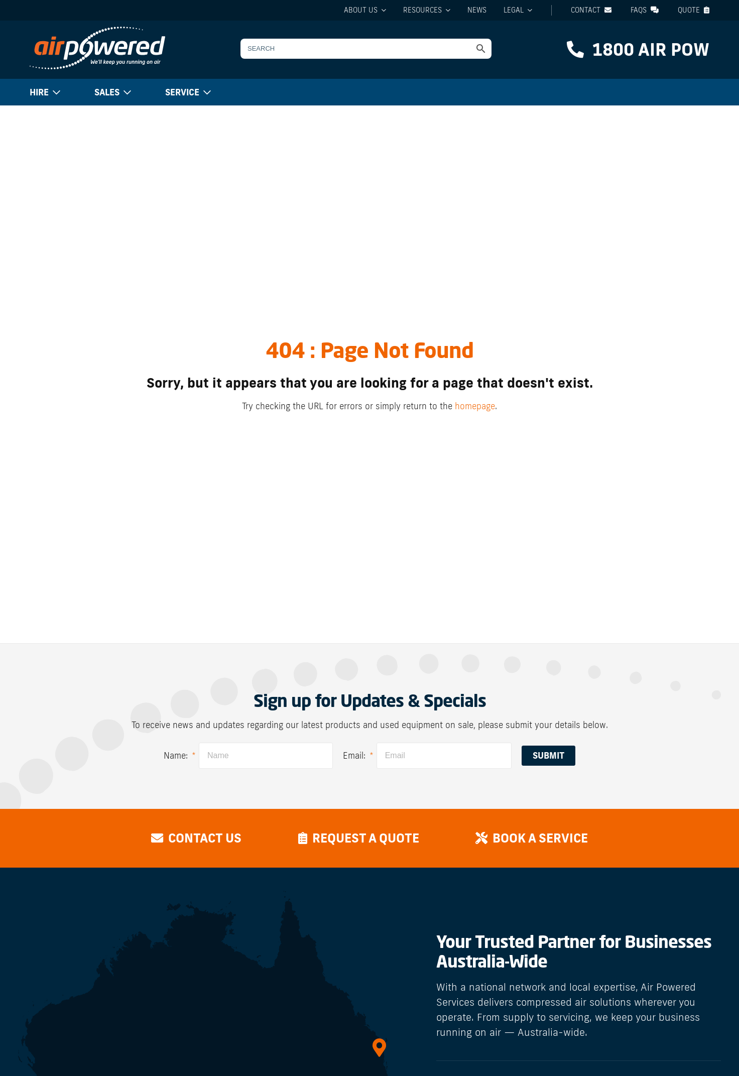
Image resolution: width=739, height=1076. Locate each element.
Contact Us (194, 838)
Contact (591, 10)
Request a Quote (358, 838)
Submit (548, 755)
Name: (180, 755)
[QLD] (379, 1048)
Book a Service (534, 838)
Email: (358, 755)
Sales (106, 92)
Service (182, 92)
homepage (475, 406)
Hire (39, 92)
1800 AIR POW (638, 49)
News (476, 10)
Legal (514, 10)
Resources (422, 10)
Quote (693, 10)
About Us (361, 10)
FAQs (645, 10)
